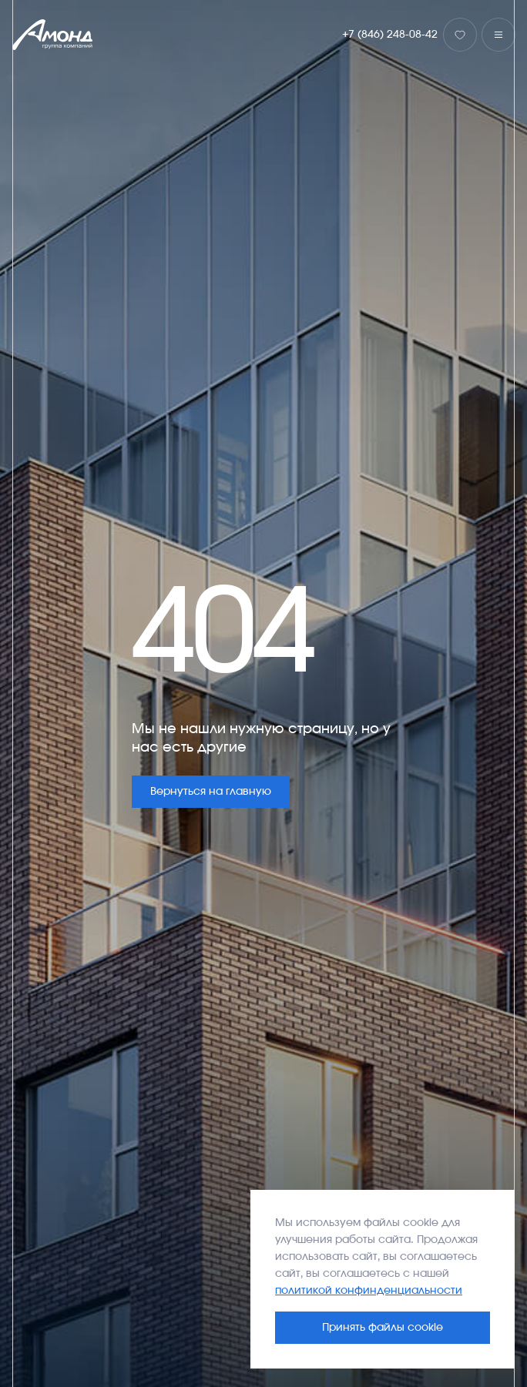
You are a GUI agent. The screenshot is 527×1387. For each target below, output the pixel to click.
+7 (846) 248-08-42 (390, 34)
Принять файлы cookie (382, 1327)
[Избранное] (460, 34)
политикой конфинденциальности (368, 1290)
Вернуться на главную (210, 791)
